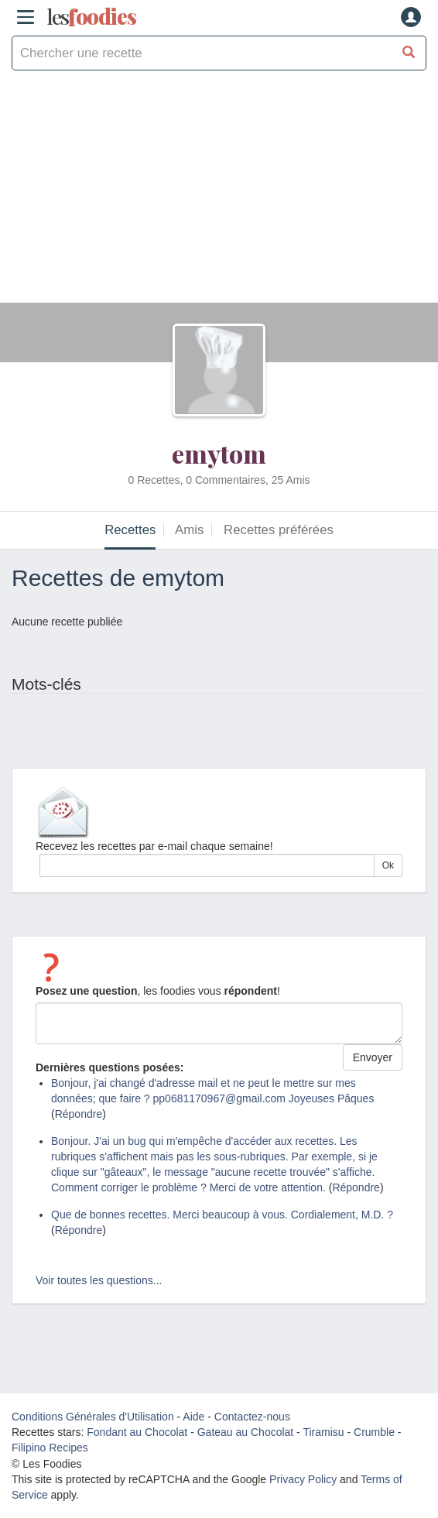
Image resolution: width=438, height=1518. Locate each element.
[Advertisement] (219, 194)
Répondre (79, 1114)
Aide (193, 1416)
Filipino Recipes (50, 1447)
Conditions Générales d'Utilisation (93, 1416)
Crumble (374, 1432)
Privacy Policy (303, 1479)
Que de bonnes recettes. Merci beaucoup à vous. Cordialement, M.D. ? (222, 1214)
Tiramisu (323, 1432)
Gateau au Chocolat (245, 1432)
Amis (189, 530)
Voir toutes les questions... (99, 1280)
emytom (219, 453)
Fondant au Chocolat (137, 1432)
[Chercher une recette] (409, 53)
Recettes (130, 530)
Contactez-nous (252, 1416)
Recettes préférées (279, 530)
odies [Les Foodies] (91, 17)
